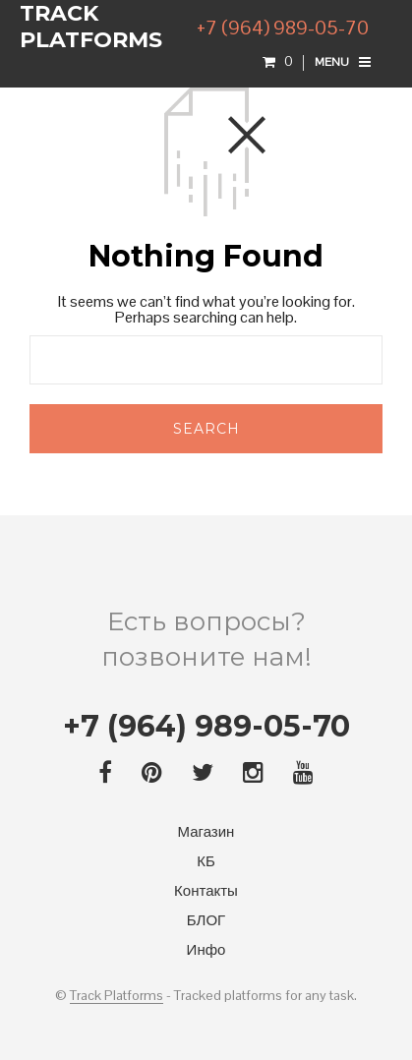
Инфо (206, 949)
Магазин (206, 831)
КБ (206, 861)
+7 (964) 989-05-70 (283, 27)
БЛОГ (206, 920)
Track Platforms (116, 996)
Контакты (206, 890)
